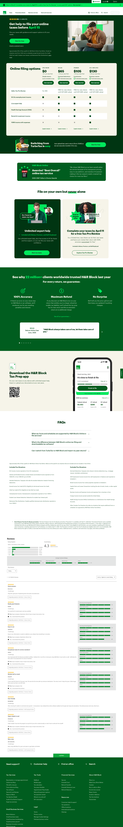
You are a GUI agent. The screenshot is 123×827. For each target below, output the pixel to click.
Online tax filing (11, 789)
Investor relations (94, 801)
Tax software (10, 796)
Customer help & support (69, 809)
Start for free (19, 41)
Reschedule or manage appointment (17, 787)
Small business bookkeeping (14, 826)
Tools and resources (46, 9)
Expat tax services (11, 809)
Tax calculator (38, 792)
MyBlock (36, 787)
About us (92, 787)
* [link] (95, 242)
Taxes (10, 9)
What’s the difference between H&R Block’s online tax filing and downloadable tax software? (61, 445)
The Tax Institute (94, 804)
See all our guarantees (61, 316)
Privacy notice (38, 821)
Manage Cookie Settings (41, 823)
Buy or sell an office (95, 794)
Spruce (64, 787)
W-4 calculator (38, 806)
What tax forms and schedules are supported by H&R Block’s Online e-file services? (61, 435)
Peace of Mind (10, 801)
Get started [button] (48, 83)
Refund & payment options (42, 799)
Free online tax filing (12, 794)
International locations (68, 816)
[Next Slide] (102, 332)
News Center (93, 799)
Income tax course (94, 796)
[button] (18, 19)
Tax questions (66, 811)
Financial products (20, 9)
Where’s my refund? (40, 804)
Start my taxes (37, 253)
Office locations (66, 814)
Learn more (46, 129)
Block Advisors (10, 821)
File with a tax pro (11, 792)
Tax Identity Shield (11, 804)
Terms (35, 819)
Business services (33, 9)
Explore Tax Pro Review (85, 253)
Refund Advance (66, 796)
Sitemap (64, 819)
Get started (77, 5)
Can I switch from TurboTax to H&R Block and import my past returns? (61, 455)
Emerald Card (66, 789)
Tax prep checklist (39, 794)
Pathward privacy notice (41, 826)
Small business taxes (12, 823)
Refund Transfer (66, 792)
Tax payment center (40, 801)
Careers (91, 792)
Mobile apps (37, 789)
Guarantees (92, 806)
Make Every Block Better (96, 789)
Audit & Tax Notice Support (14, 806)
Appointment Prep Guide (41, 796)
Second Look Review (12, 799)
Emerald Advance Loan (68, 794)
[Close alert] (120, 5)
